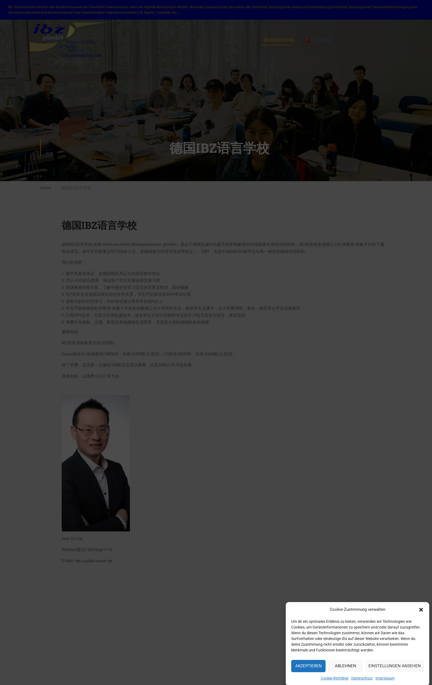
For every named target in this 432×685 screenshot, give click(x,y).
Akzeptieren (308, 670)
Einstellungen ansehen (394, 670)
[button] (421, 614)
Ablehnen (345, 670)
